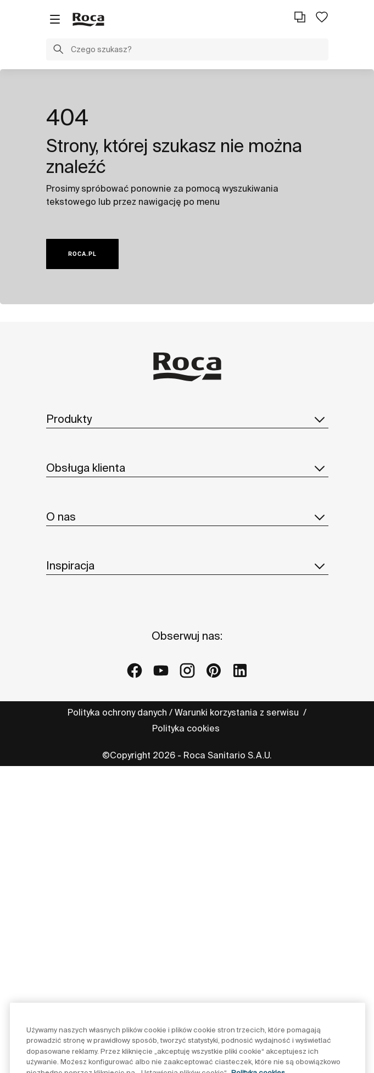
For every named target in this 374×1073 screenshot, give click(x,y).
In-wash (62, 466)
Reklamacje (71, 616)
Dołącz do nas (76, 787)
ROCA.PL (82, 254)
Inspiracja (187, 847)
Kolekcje (64, 444)
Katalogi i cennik (80, 488)
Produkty (187, 419)
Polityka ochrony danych (117, 1050)
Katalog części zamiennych (102, 510)
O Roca (61, 678)
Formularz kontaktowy (91, 572)
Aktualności (70, 765)
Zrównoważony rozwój (92, 721)
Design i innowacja (85, 743)
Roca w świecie (78, 700)
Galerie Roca (74, 915)
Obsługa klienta (187, 547)
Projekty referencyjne (90, 893)
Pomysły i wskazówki (88, 871)
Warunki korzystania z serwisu (238, 1050)
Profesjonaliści (77, 594)
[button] (58, 50)
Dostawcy (66, 809)
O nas (187, 653)
